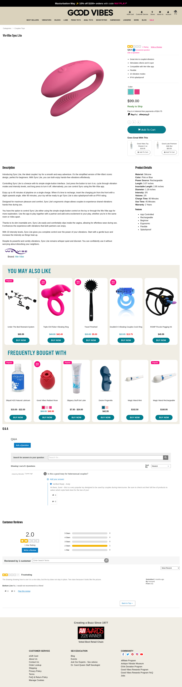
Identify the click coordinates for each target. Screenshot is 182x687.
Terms (32, 674)
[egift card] (130, 13)
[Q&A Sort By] (161, 466)
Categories (7, 28)
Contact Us (34, 662)
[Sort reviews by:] (170, 568)
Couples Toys (20, 28)
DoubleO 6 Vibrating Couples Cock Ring (126, 327)
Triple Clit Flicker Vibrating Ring (56, 327)
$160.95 (164, 409)
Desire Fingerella (105, 400)
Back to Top (127, 603)
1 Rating (145, 47)
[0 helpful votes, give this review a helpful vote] (6, 591)
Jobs (123, 675)
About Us (33, 659)
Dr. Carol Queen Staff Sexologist (85, 665)
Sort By (147, 466)
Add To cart (146, 129)
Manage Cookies (36, 680)
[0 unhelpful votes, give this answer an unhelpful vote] (53, 501)
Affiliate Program (128, 660)
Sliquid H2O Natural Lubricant (18, 400)
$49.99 (161, 334)
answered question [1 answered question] (143, 50)
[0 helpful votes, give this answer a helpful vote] (53, 495)
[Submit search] (165, 457)
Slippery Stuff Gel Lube (76, 400)
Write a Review (156, 47)
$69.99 (21, 334)
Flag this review (24, 591)
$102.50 (134, 409)
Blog (73, 656)
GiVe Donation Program (131, 666)
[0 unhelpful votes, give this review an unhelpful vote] (12, 591)
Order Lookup (35, 665)
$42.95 (106, 411)
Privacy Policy (35, 671)
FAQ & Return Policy (38, 677)
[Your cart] (175, 13)
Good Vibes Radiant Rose (47, 400)
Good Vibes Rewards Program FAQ (137, 672)
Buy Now (21, 340)
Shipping (33, 668)
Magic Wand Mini (135, 400)
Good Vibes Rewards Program (134, 669)
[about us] (159, 13)
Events (74, 659)
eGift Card (33, 656)
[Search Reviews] (71, 560)
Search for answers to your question (28, 457)
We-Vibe (19, 256)
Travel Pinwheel (91, 327)
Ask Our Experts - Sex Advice (84, 662)
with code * (91, 3)
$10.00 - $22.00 (18, 409)
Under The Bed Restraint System (21, 327)
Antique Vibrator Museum (132, 663)
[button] (130, 91)
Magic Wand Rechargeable (164, 400)
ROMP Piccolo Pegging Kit (161, 327)
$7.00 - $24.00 (76, 409)
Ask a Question (133, 53)
